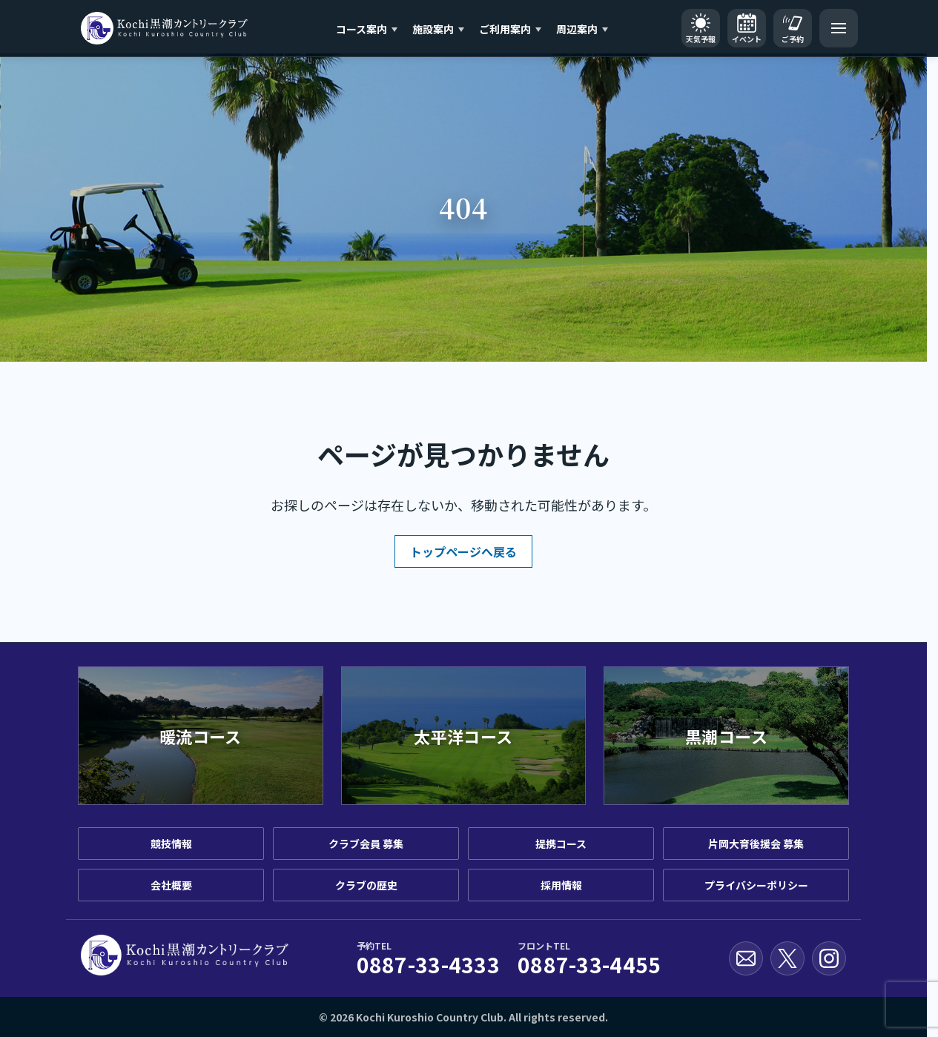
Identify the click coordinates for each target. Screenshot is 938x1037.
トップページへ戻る (463, 551)
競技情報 (171, 843)
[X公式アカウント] (787, 958)
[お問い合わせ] (746, 958)
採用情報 (561, 885)
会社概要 (171, 885)
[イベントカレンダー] (746, 28)
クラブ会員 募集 (365, 843)
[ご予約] (792, 28)
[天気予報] (700, 28)
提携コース (561, 843)
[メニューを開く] (838, 28)
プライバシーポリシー (756, 885)
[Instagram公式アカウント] (829, 958)
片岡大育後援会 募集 (756, 843)
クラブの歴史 (366, 885)
